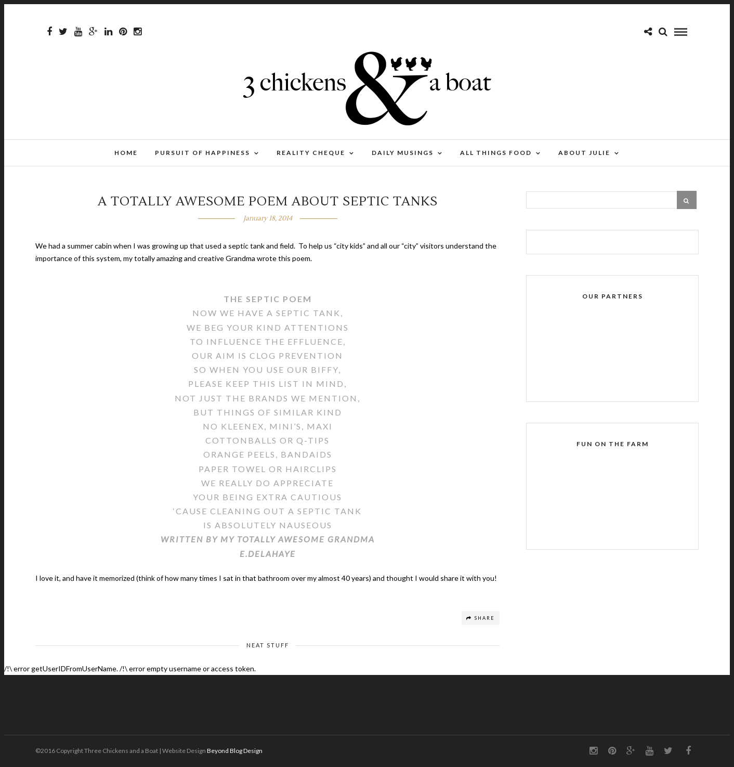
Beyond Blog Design (235, 751)
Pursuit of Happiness (202, 153)
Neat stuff (267, 645)
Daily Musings (403, 153)
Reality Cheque (311, 153)
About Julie (584, 153)
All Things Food (496, 153)
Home (126, 153)
